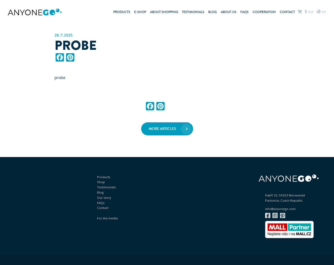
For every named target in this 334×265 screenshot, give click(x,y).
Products (121, 12)
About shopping (164, 12)
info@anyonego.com (280, 208)
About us (228, 12)
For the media (107, 218)
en (321, 11)
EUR (309, 11)
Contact (287, 12)
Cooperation (264, 12)
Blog (212, 12)
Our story (104, 198)
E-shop (140, 12)
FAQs (244, 12)
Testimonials (193, 12)
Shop (101, 182)
